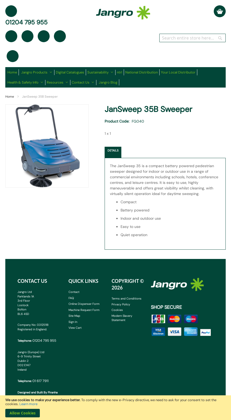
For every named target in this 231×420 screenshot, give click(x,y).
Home (9, 96)
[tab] (113, 152)
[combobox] (192, 38)
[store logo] (123, 10)
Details (113, 150)
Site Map (74, 316)
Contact (74, 292)
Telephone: (37, 340)
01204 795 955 (26, 22)
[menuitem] (13, 72)
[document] (115, 407)
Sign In (73, 322)
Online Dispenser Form (84, 304)
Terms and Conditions (127, 298)
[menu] (115, 77)
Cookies (117, 310)
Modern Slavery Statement (122, 318)
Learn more (28, 404)
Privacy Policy (121, 304)
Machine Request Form (84, 310)
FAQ (71, 298)
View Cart (75, 328)
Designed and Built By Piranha (38, 392)
